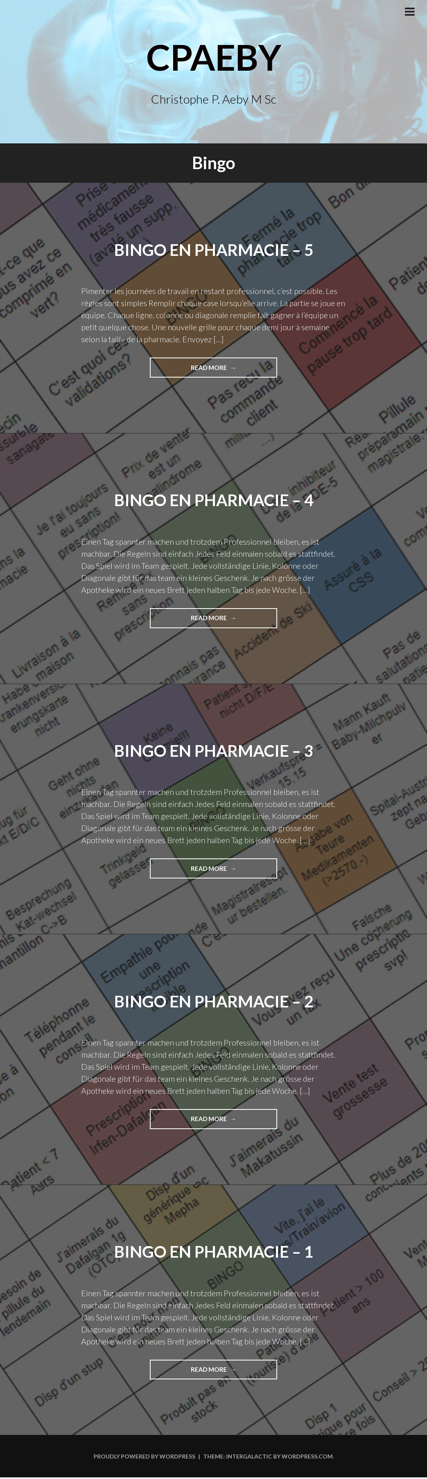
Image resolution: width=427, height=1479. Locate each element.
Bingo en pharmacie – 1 (213, 1252)
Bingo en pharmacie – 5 (213, 249)
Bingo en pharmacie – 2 (213, 1002)
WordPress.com (307, 1457)
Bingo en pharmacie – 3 (213, 751)
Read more (227, 370)
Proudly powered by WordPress (144, 1457)
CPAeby (214, 55)
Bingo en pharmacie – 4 (213, 500)
